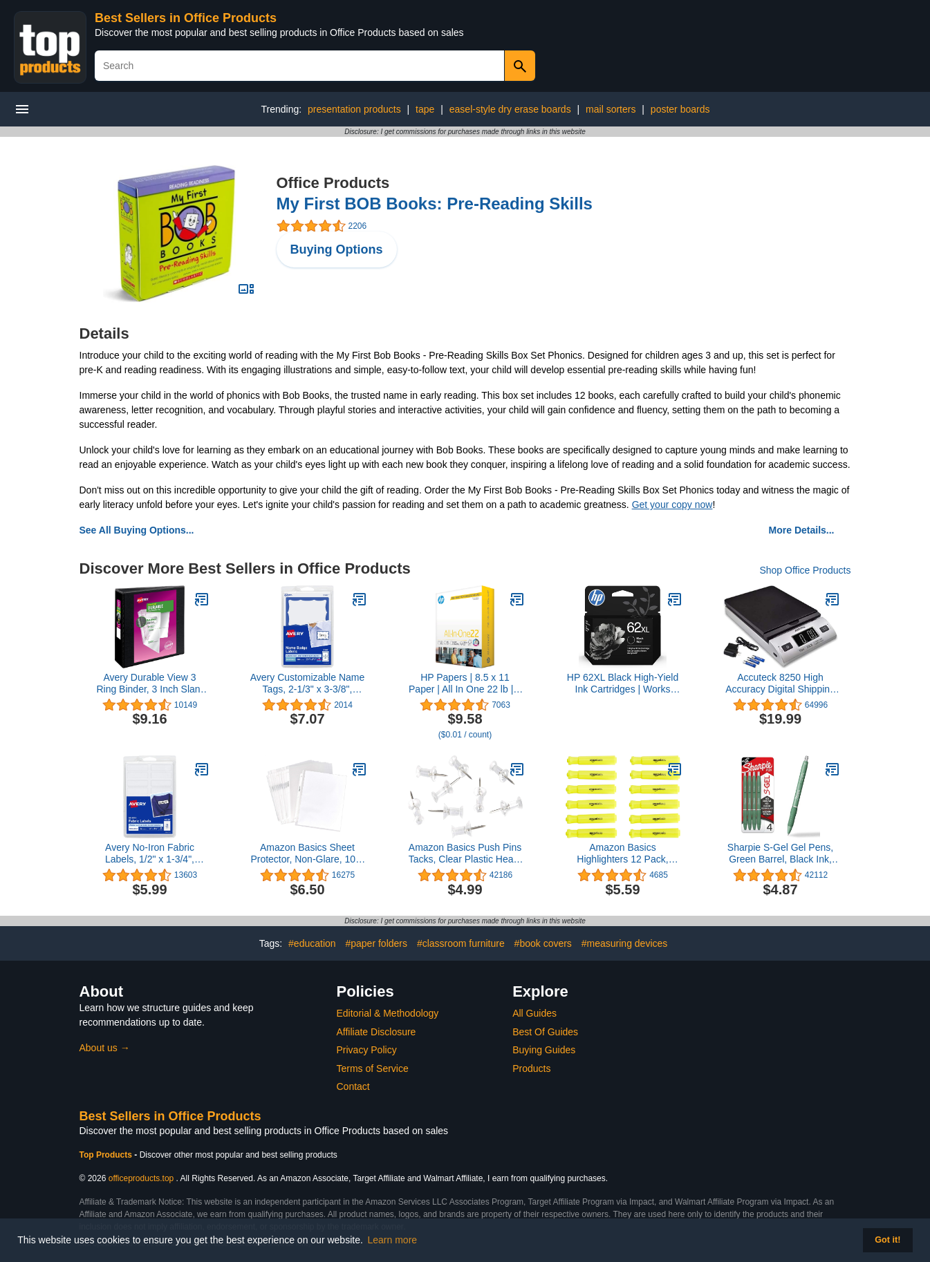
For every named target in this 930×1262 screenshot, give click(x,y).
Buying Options (336, 249)
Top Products (107, 1155)
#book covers (543, 943)
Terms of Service (373, 1068)
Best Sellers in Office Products (186, 18)
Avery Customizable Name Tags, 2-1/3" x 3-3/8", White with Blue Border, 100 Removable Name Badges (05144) (307, 683)
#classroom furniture (461, 943)
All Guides (534, 1013)
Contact (353, 1086)
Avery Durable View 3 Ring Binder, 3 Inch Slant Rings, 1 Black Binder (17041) (149, 683)
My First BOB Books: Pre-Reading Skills (435, 203)
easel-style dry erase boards (510, 109)
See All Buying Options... (137, 530)
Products (531, 1068)
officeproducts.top (141, 1178)
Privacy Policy (367, 1049)
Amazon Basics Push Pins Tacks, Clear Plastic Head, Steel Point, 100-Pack (465, 853)
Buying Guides (543, 1049)
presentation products (354, 109)
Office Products (333, 182)
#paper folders (376, 943)
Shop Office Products (804, 570)
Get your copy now (672, 504)
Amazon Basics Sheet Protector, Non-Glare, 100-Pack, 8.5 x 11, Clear (307, 853)
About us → (105, 1047)
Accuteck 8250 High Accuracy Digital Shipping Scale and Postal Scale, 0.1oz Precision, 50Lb (780, 683)
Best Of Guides (545, 1031)
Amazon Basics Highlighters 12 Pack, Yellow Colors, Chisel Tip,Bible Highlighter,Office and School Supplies (622, 853)
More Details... (802, 530)
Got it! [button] (887, 1240)
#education (312, 943)
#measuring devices (625, 943)
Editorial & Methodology (388, 1013)
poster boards (680, 109)
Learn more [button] (393, 1239)
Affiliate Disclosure (376, 1031)
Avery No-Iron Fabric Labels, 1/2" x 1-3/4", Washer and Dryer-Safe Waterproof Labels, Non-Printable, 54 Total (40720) (150, 853)
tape (425, 109)
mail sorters (610, 109)
